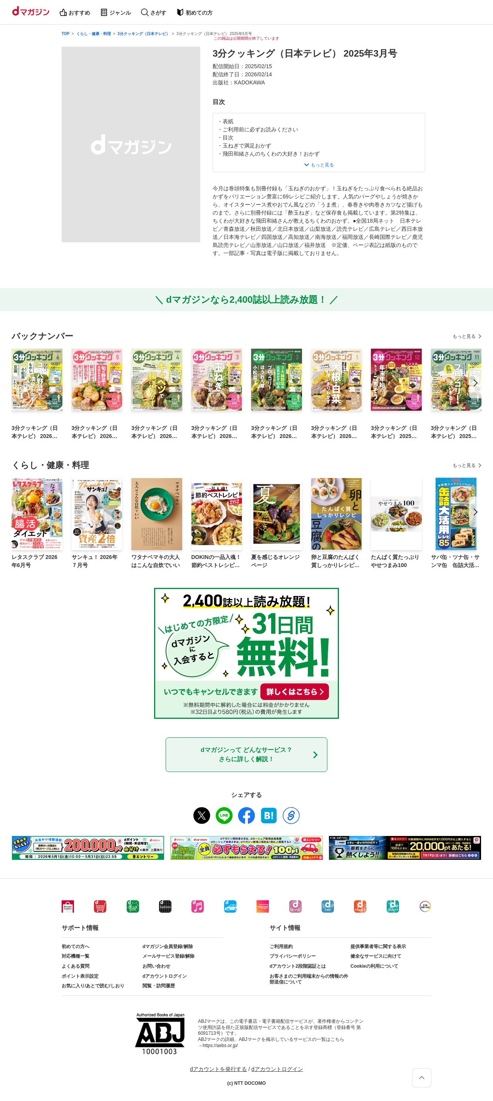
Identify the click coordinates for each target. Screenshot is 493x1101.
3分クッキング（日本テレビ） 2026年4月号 (155, 432)
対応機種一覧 (75, 956)
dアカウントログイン (165, 976)
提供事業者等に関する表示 (378, 946)
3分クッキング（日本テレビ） (143, 34)
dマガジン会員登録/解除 (168, 946)
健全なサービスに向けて (375, 956)
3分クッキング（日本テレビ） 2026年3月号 (215, 432)
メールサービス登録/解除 (169, 956)
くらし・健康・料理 (93, 34)
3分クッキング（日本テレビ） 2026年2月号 (275, 432)
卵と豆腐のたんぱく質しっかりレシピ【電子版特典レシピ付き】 (335, 561)
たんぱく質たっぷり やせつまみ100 (395, 561)
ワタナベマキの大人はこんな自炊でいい (155, 561)
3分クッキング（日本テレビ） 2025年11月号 (455, 432)
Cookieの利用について (374, 966)
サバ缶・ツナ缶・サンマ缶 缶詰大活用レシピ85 (455, 561)
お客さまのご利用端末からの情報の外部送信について (309, 979)
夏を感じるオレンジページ (275, 561)
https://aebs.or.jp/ (220, 1045)
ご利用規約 (281, 946)
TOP (65, 34)
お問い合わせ (156, 966)
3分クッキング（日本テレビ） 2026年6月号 (36, 432)
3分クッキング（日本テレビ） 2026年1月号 (335, 432)
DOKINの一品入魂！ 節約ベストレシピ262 (216, 561)
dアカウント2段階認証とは (298, 966)
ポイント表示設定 (80, 976)
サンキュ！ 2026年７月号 (94, 561)
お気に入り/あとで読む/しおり (93, 986)
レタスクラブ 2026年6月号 (34, 561)
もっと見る (464, 336)
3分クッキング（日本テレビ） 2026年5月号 (96, 432)
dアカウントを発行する (218, 1069)
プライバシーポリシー (293, 956)
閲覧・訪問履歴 (159, 986)
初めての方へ (75, 946)
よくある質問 (75, 966)
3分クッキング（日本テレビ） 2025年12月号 (395, 432)
